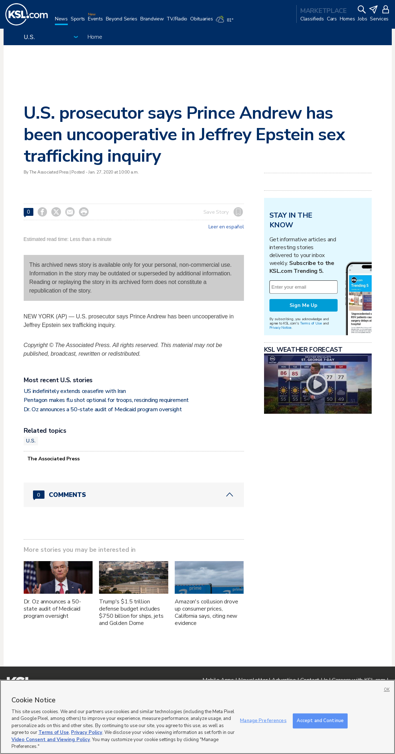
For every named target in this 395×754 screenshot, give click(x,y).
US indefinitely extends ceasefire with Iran (75, 391)
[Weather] (226, 22)
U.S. (31, 441)
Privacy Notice (280, 327)
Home (95, 37)
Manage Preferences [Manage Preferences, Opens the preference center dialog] (263, 720)
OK (387, 689)
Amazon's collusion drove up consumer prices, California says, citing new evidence (206, 612)
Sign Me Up (304, 305)
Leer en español (226, 226)
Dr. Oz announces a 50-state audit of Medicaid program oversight (103, 409)
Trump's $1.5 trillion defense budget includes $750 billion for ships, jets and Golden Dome (131, 612)
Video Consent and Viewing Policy (50, 739)
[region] (197, 717)
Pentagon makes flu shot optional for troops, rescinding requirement (106, 400)
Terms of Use (311, 323)
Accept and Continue (320, 720)
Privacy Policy (86, 732)
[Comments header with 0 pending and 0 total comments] (134, 495)
